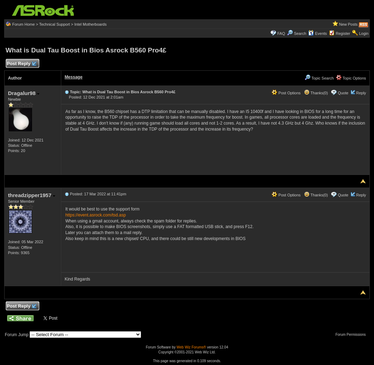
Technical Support (54, 24)
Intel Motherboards (90, 24)
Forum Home (23, 24)
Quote (343, 93)
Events (317, 33)
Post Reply (21, 64)
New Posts (348, 24)
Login (363, 33)
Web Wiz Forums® (191, 347)
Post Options (286, 93)
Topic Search (319, 78)
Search (300, 33)
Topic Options (351, 78)
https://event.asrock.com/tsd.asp (95, 215)
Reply (361, 93)
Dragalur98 (24, 93)
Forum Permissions (352, 334)
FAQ (281, 33)
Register (343, 33)
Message (74, 77)
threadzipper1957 (32, 195)
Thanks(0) (316, 93)
